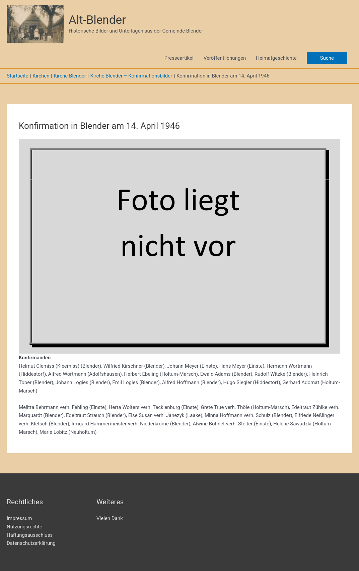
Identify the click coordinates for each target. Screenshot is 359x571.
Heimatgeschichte (276, 58)
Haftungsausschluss (30, 535)
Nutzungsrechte (24, 527)
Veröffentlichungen (225, 58)
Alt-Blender (97, 20)
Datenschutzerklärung (31, 543)
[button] (327, 58)
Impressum (19, 518)
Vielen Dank (109, 518)
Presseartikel (179, 58)
